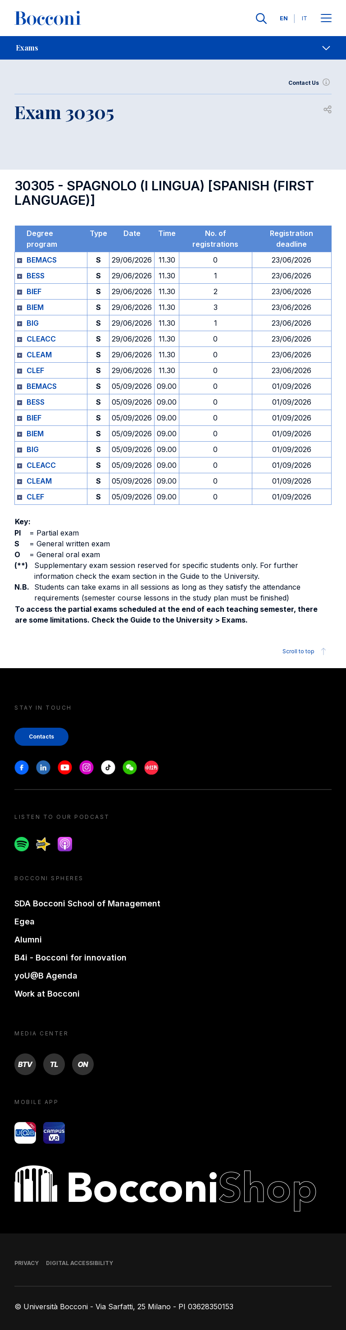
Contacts (41, 736)
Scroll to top (305, 651)
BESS (36, 275)
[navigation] (173, 48)
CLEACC (41, 338)
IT (304, 18)
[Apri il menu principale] (326, 18)
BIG (33, 323)
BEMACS (42, 259)
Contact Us (310, 83)
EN (284, 18)
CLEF (35, 370)
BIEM (35, 307)
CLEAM (39, 354)
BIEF (34, 291)
